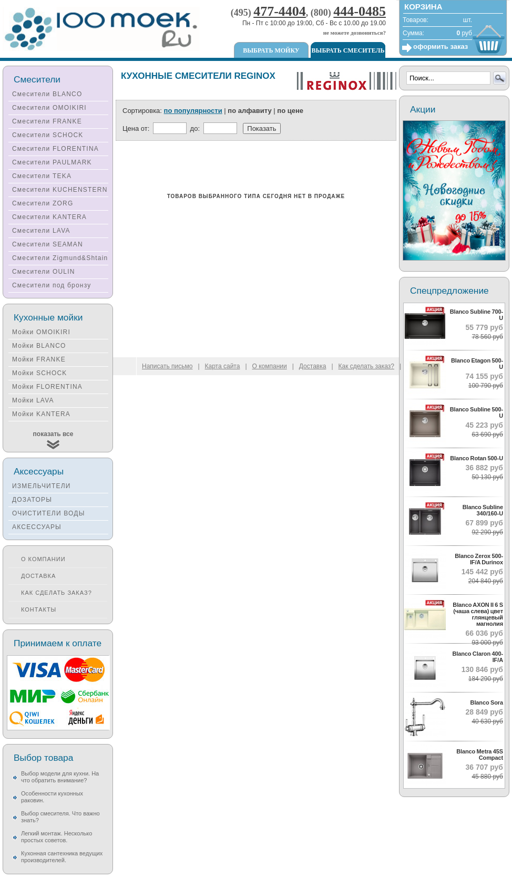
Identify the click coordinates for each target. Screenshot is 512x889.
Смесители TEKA (41, 176)
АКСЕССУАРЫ (37, 527)
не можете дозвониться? (354, 32)
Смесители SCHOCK (48, 135)
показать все (53, 434)
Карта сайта (222, 366)
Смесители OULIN (43, 271)
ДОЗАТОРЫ (32, 499)
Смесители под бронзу (51, 285)
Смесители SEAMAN (47, 244)
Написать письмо (167, 366)
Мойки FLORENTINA (47, 386)
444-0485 (359, 11)
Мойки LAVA (33, 400)
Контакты (38, 609)
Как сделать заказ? (56, 593)
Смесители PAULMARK (52, 162)
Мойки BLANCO (39, 345)
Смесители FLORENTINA (55, 148)
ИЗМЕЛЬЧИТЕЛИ (41, 486)
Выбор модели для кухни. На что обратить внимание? (60, 776)
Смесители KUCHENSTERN (60, 189)
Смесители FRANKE (47, 121)
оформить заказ (440, 46)
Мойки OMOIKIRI (41, 332)
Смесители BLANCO (47, 94)
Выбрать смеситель (348, 50)
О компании (43, 559)
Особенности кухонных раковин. (52, 796)
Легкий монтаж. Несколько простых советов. (56, 836)
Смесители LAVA (41, 230)
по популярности (193, 111)
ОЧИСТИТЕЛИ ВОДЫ (48, 513)
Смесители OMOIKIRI (49, 107)
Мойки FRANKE (39, 359)
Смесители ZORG (42, 203)
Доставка (38, 576)
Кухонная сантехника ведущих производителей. (62, 856)
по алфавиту (249, 111)
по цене (290, 111)
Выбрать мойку (271, 50)
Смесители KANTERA (49, 217)
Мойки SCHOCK (39, 373)
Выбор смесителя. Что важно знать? (60, 816)
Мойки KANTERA (41, 414)
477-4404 (279, 11)
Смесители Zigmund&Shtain (60, 258)
